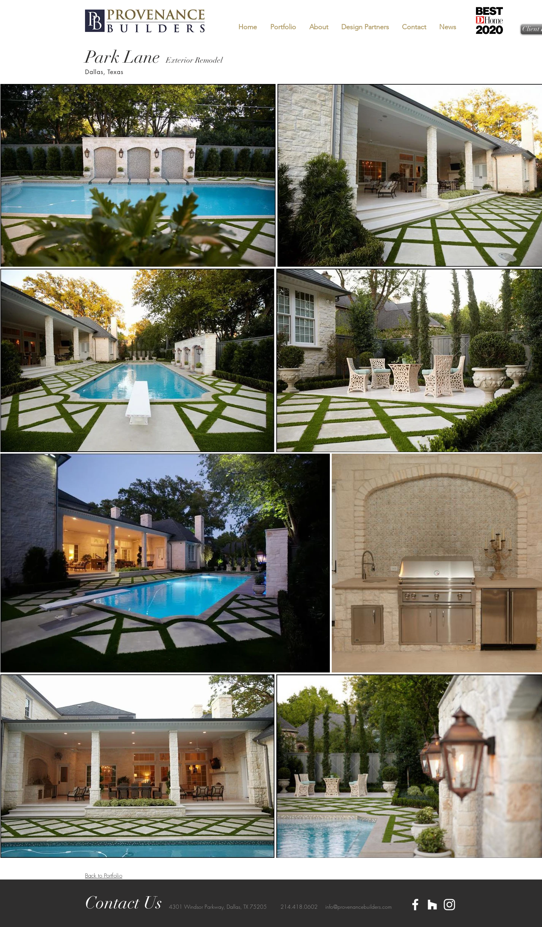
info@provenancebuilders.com (358, 906)
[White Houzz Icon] (432, 904)
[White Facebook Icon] (415, 904)
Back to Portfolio (103, 876)
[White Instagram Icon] (449, 904)
